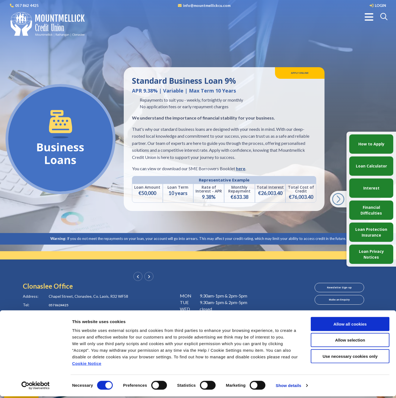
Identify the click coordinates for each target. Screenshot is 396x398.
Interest (371, 188)
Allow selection (350, 341)
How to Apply (371, 144)
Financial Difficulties (371, 210)
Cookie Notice (86, 364)
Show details (288, 387)
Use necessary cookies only (350, 357)
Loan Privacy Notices (371, 254)
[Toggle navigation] (369, 17)
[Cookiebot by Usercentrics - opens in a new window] (36, 387)
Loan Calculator (371, 166)
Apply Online (300, 74)
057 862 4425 (27, 5)
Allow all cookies (350, 325)
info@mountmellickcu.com (206, 5)
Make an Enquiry (339, 304)
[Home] (47, 24)
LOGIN (380, 5)
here (240, 168)
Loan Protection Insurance (371, 232)
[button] (384, 17)
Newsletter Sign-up (339, 289)
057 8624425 (60, 304)
